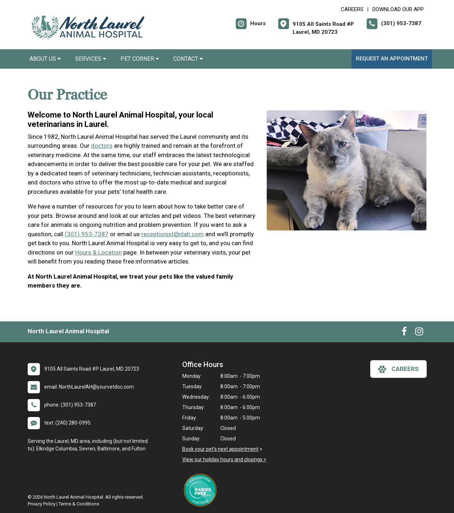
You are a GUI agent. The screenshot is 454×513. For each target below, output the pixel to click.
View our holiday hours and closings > (224, 459)
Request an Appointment (392, 58)
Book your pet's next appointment (220, 449)
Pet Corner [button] (139, 58)
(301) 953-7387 (87, 234)
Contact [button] (188, 58)
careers (398, 369)
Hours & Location (98, 252)
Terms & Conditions (79, 504)
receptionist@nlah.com (172, 234)
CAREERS (352, 9)
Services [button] (90, 58)
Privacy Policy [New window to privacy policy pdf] (41, 504)
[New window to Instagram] (419, 333)
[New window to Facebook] (404, 333)
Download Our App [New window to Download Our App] (398, 9)
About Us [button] (45, 58)
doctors (102, 145)
